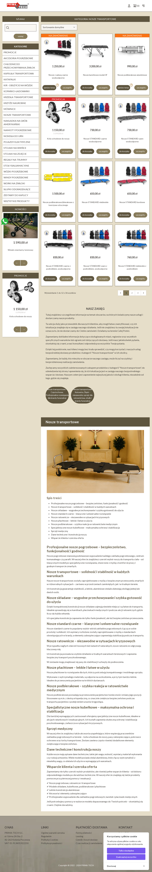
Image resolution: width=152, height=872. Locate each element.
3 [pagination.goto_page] (137, 293)
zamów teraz (49, 87)
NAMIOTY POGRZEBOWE (17, 130)
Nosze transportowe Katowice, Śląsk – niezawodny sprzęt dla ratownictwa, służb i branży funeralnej (82, 395)
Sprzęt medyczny (59, 531)
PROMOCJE (10, 52)
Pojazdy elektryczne (17, 142)
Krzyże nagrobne (15, 103)
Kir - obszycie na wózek (18, 85)
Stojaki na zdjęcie (15, 153)
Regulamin (46, 836)
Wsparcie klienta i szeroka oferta (67, 538)
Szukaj (20, 36)
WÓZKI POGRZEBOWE (16, 171)
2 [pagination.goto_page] (132, 293)
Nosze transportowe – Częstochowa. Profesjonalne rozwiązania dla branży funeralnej (57, 393)
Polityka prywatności (51, 843)
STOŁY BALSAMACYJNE (16, 165)
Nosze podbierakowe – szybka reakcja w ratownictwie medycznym (84, 524)
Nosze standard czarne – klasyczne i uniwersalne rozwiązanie (81, 513)
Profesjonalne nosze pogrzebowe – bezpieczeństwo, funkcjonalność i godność (89, 503)
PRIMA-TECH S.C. (14, 832)
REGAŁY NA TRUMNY (15, 159)
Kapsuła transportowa (19, 73)
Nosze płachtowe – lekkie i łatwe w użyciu (71, 520)
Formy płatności (84, 832)
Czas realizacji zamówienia (89, 843)
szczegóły (67, 87)
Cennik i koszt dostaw (86, 839)
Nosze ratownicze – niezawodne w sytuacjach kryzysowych (80, 517)
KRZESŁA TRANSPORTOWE (18, 97)
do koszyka (87, 87)
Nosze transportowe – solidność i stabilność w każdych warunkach (83, 506)
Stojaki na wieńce (15, 147)
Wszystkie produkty (16, 201)
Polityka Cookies (49, 839)
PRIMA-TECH (87, 865)
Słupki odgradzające (17, 189)
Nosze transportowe (17, 114)
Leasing (79, 836)
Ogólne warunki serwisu (53, 832)
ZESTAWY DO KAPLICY (16, 195)
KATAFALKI (10, 79)
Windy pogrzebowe (16, 177)
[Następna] (143, 293)
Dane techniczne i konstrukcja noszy (69, 534)
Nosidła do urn (13, 136)
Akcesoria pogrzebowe (18, 58)
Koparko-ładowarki (17, 91)
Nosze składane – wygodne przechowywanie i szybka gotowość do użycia (87, 510)
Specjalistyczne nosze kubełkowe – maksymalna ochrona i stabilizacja (85, 527)
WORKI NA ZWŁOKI (14, 183)
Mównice (10, 109)
